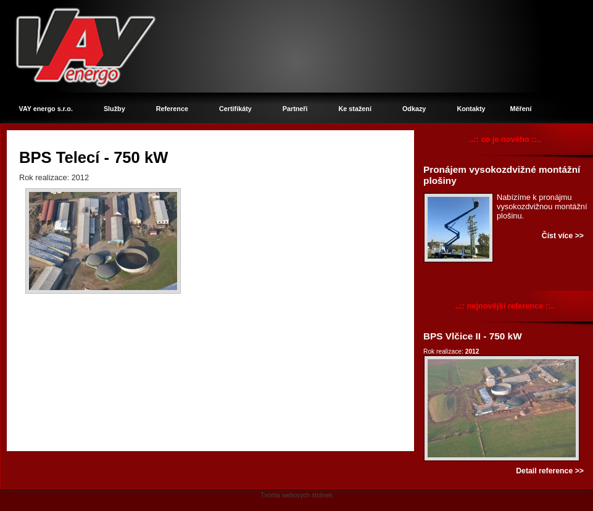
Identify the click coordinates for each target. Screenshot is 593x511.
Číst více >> (563, 235)
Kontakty (471, 108)
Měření (521, 108)
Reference (172, 108)
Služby (114, 108)
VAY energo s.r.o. (46, 108)
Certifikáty (235, 108)
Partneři (295, 108)
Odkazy (414, 108)
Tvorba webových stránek (296, 495)
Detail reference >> (550, 471)
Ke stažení (355, 108)
